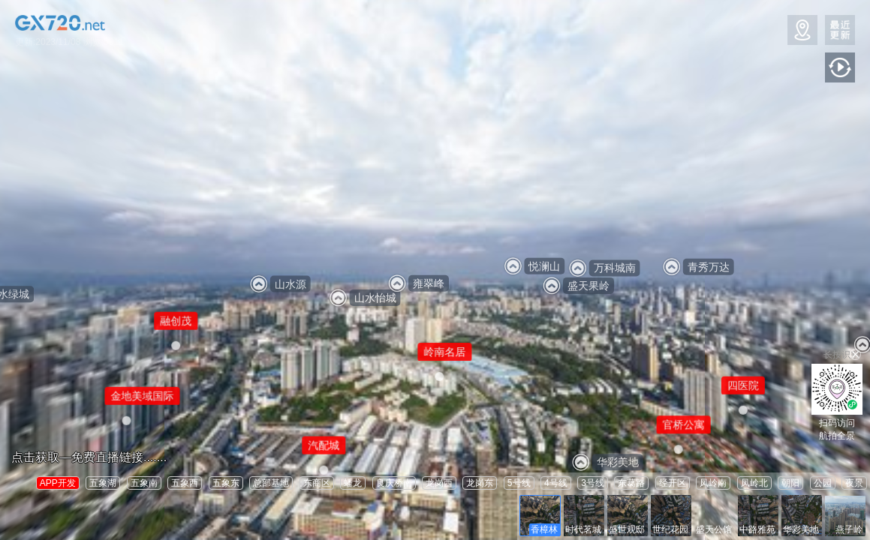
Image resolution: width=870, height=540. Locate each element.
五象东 (225, 483)
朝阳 (790, 483)
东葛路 (631, 483)
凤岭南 (713, 483)
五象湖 (102, 483)
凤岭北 (754, 483)
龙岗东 (479, 483)
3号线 (592, 483)
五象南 (144, 483)
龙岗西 (439, 483)
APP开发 (58, 483)
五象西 (184, 483)
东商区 (316, 483)
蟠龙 (353, 483)
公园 (823, 483)
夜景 (854, 483)
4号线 (555, 483)
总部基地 (271, 483)
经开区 (672, 483)
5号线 (519, 483)
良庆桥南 (394, 483)
